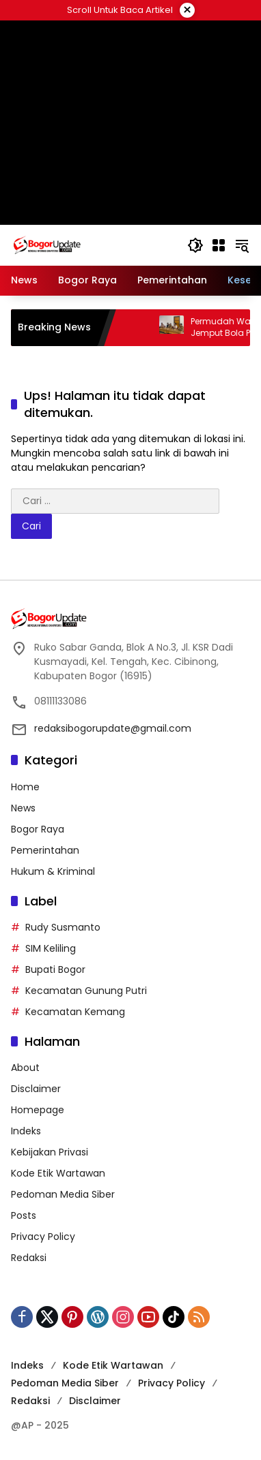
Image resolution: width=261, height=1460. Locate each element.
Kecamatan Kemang (75, 1012)
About (25, 1067)
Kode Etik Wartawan (58, 1173)
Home (25, 787)
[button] (195, 245)
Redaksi (28, 1257)
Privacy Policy (43, 1236)
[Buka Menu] (218, 245)
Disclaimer (36, 1089)
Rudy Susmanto (62, 927)
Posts (23, 1215)
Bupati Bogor (55, 969)
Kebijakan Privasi (49, 1152)
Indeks (26, 1131)
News (23, 808)
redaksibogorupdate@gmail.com (112, 728)
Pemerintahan (45, 850)
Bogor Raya (37, 829)
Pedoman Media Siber (63, 1194)
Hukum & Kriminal (53, 871)
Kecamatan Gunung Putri (86, 990)
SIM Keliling (50, 948)
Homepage (37, 1110)
